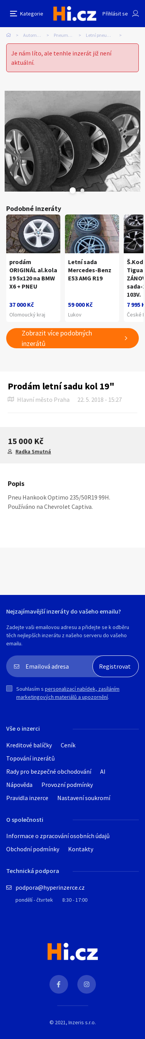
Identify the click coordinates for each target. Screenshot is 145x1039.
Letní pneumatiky (103, 35)
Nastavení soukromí (83, 798)
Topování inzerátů (30, 758)
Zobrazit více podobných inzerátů (57, 338)
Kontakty (80, 849)
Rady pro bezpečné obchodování (48, 771)
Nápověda (19, 784)
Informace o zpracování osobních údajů (58, 836)
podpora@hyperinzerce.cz (50, 887)
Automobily (34, 35)
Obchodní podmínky (32, 849)
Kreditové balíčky (29, 745)
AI (103, 771)
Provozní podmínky (67, 784)
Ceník (68, 745)
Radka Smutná (33, 451)
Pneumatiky (66, 35)
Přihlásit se (115, 13)
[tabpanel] (72, 141)
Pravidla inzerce (27, 798)
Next (82, 190)
